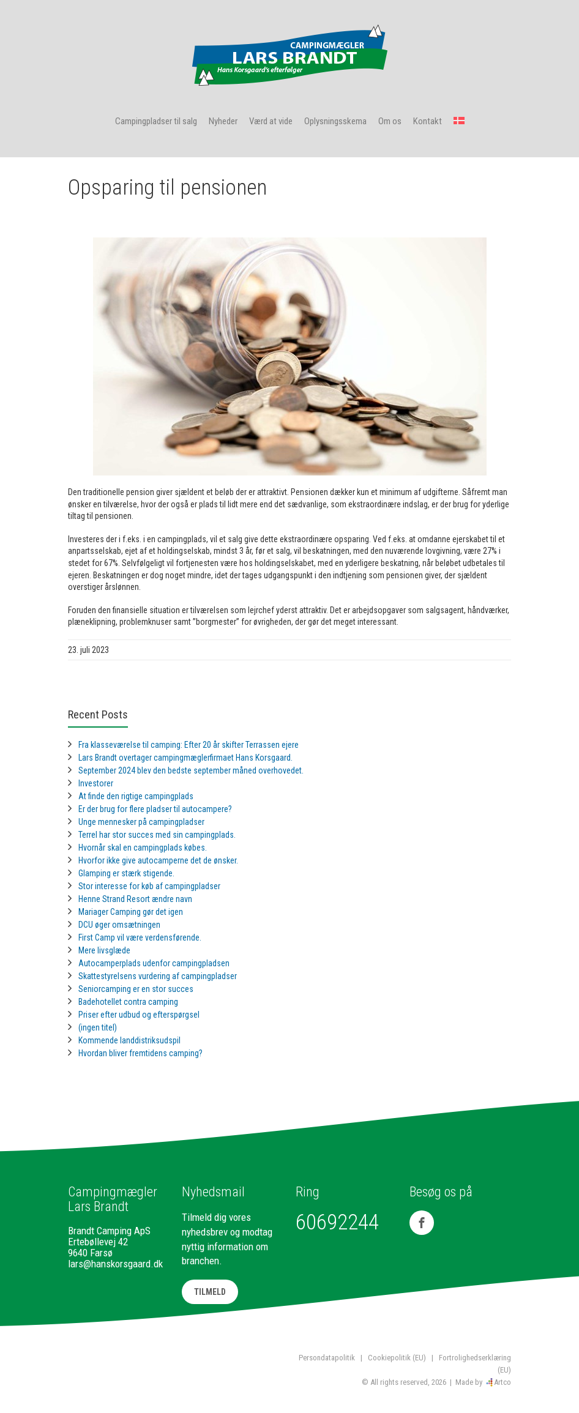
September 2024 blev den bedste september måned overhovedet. (191, 770)
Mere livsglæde (104, 950)
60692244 (337, 1222)
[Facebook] (421, 1222)
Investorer (95, 783)
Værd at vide (271, 121)
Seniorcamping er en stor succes (135, 989)
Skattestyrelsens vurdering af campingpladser (157, 976)
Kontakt (427, 121)
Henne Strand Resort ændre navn (135, 899)
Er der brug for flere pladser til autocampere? (155, 809)
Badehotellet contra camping (128, 1002)
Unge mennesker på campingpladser (141, 822)
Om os (390, 121)
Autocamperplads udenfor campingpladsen (154, 963)
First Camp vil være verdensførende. (139, 937)
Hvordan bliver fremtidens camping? (140, 1053)
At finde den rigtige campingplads (135, 796)
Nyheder (223, 121)
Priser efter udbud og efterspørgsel (139, 1015)
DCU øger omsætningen (119, 925)
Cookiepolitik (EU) (397, 1357)
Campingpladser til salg (156, 121)
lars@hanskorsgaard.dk (115, 1264)
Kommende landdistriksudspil (129, 1040)
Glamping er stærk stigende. (126, 873)
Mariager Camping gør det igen (130, 912)
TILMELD (210, 1292)
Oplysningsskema (335, 121)
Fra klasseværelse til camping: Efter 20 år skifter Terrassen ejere (188, 745)
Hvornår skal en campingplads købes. (142, 847)
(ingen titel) (97, 1027)
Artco (502, 1382)
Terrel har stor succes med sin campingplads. (157, 835)
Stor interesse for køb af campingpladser (149, 886)
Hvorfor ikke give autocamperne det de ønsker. (158, 860)
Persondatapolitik (327, 1357)
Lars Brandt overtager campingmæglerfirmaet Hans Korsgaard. (185, 757)
